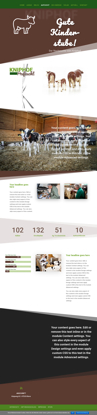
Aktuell (74, 5)
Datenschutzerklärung (82, 412)
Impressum (42, 407)
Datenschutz (14, 407)
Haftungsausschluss (28, 407)
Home (22, 5)
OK (72, 412)
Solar (66, 5)
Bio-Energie (56, 5)
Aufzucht (45, 5)
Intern (50, 407)
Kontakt (83, 5)
